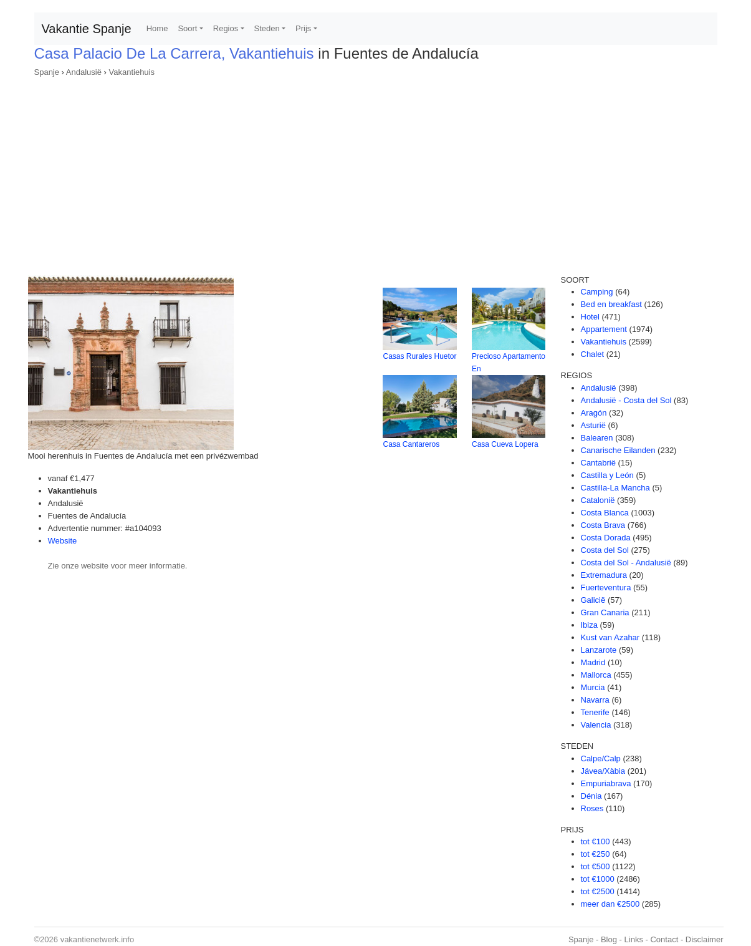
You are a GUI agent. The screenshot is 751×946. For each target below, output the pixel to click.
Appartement (604, 329)
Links (633, 939)
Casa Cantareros (411, 444)
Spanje (46, 72)
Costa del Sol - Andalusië (626, 562)
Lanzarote (599, 650)
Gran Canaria (605, 612)
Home (157, 28)
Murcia (593, 687)
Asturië (593, 425)
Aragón (594, 412)
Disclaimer (705, 939)
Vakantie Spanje (87, 29)
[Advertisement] (375, 172)
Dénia (591, 796)
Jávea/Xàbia (603, 771)
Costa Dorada (606, 537)
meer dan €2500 (610, 904)
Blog (609, 939)
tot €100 (595, 841)
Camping (597, 291)
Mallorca (596, 675)
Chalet (593, 354)
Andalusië (84, 72)
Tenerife (595, 712)
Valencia (596, 724)
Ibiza (589, 625)
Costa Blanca (605, 512)
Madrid (593, 662)
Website (62, 540)
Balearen (597, 437)
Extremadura (604, 575)
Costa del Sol (605, 550)
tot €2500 (598, 891)
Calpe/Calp (601, 758)
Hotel (590, 316)
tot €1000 (598, 879)
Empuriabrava (606, 783)
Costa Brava (603, 525)
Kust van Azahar (610, 637)
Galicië (593, 600)
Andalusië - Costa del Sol (626, 400)
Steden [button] (267, 28)
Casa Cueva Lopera (505, 444)
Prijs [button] (303, 28)
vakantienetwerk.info (97, 939)
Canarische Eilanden (618, 450)
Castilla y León (607, 475)
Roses (592, 808)
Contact (664, 939)
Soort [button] (187, 28)
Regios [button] (225, 28)
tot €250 (595, 854)
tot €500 (595, 866)
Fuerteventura (606, 587)
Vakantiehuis (132, 72)
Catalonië (598, 500)
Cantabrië (598, 462)
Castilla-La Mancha (615, 487)
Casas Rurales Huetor (419, 356)
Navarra (595, 700)
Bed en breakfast (611, 304)
